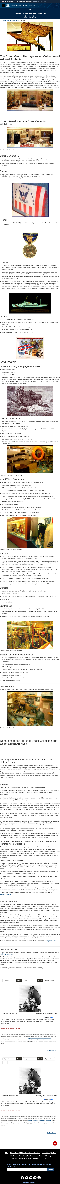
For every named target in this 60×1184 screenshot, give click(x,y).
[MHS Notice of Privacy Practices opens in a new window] (30, 1153)
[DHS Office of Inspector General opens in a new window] (21, 1158)
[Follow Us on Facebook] (22, 1178)
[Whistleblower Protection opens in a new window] (18, 1156)
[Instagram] (39, 1178)
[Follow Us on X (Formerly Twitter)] (26, 1178)
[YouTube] (30, 1178)
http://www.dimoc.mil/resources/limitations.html (39, 1038)
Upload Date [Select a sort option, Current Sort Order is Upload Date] (49, 980)
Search (19, 980)
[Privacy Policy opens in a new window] (14, 1153)
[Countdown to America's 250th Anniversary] (30, 16)
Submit (50, 1170)
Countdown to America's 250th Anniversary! (30, 13)
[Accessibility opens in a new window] (46, 1153)
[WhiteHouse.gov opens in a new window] (38, 1158)
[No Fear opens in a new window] (53, 1153)
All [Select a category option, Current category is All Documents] (5, 1062)
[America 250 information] (30, 10)
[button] (40, 1)
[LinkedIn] (35, 1178)
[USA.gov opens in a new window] (47, 1158)
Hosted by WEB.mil (29, 1182)
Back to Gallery (51, 1050)
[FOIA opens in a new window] (6, 1153)
